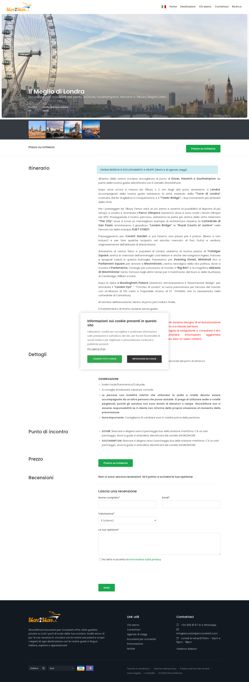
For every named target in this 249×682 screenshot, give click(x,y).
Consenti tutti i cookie (104, 359)
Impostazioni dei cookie (144, 359)
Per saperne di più (96, 349)
